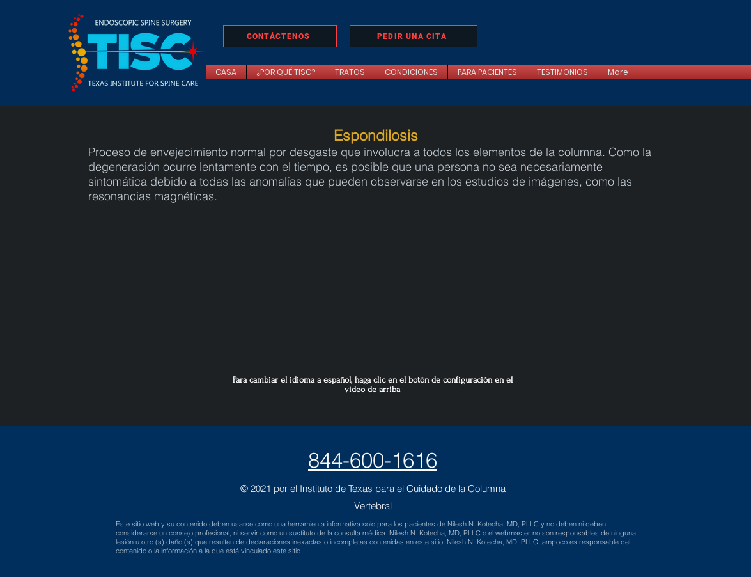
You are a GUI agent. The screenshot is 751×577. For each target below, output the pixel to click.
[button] (350, 72)
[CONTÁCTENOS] (280, 36)
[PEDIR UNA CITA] (413, 36)
